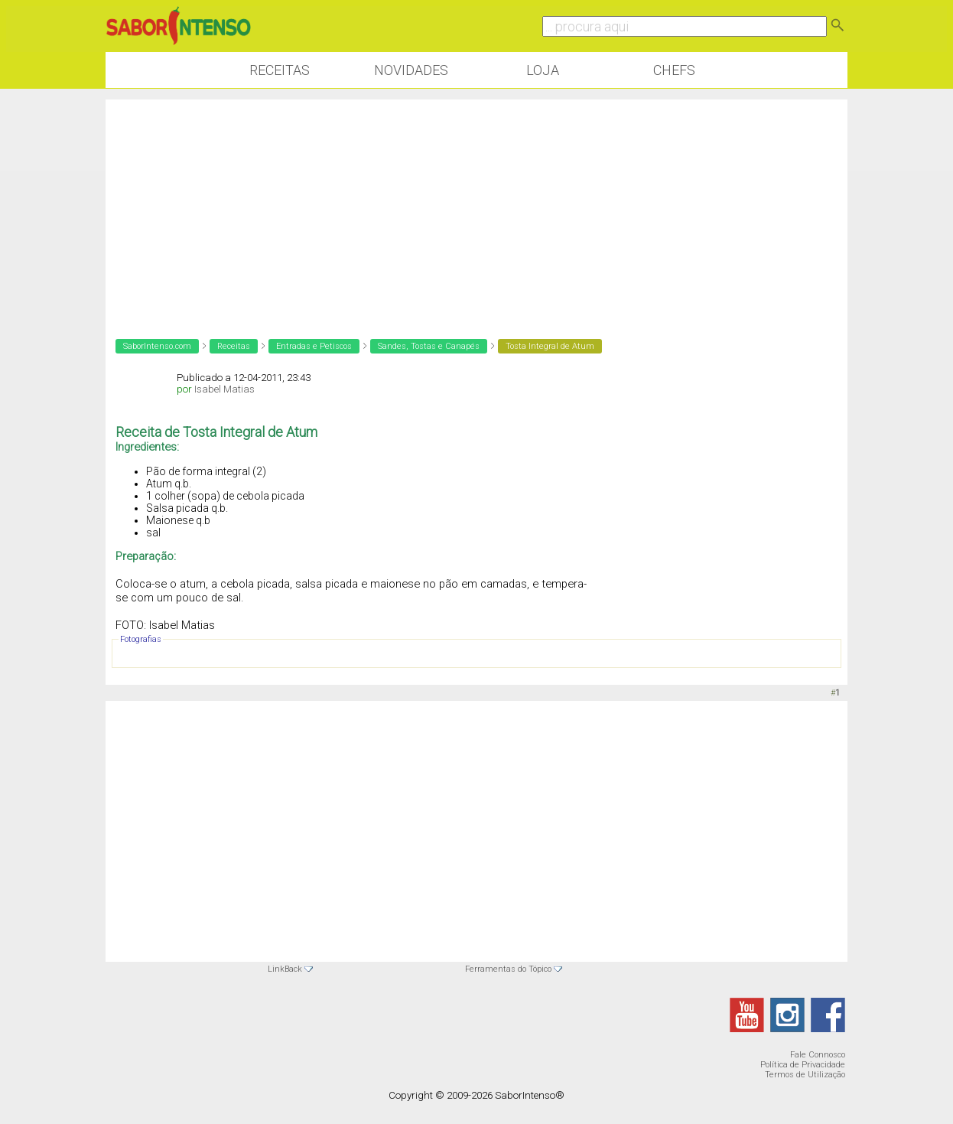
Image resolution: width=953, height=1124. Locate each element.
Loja (542, 70)
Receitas (279, 70)
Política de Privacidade (802, 1065)
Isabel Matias (224, 389)
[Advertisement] (476, 206)
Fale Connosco (817, 1055)
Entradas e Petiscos (314, 346)
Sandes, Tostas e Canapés (429, 346)
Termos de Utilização (805, 1075)
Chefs (674, 70)
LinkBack (285, 969)
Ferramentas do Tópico (508, 969)
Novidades (411, 70)
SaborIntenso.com (157, 346)
